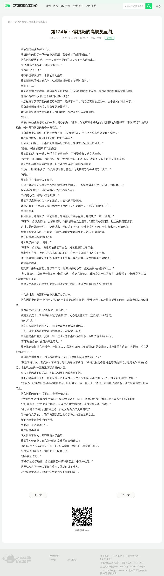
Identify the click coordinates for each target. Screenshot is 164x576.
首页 (10, 21)
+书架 (109, 38)
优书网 (53, 560)
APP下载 (91, 5)
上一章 (38, 495)
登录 (158, 6)
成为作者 (65, 5)
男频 (55, 5)
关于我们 (104, 556)
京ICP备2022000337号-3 (132, 566)
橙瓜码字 (72, 560)
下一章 (126, 495)
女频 (48, 5)
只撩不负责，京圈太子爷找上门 (31, 21)
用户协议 (117, 556)
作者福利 (77, 5)
